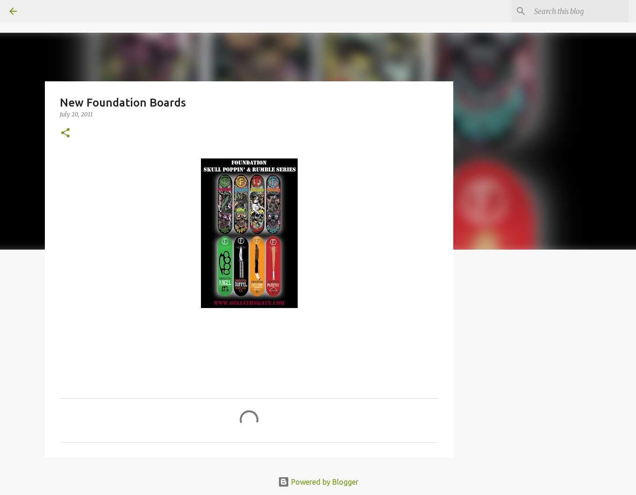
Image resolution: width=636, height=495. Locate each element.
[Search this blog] (579, 11)
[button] (65, 133)
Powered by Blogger (318, 482)
